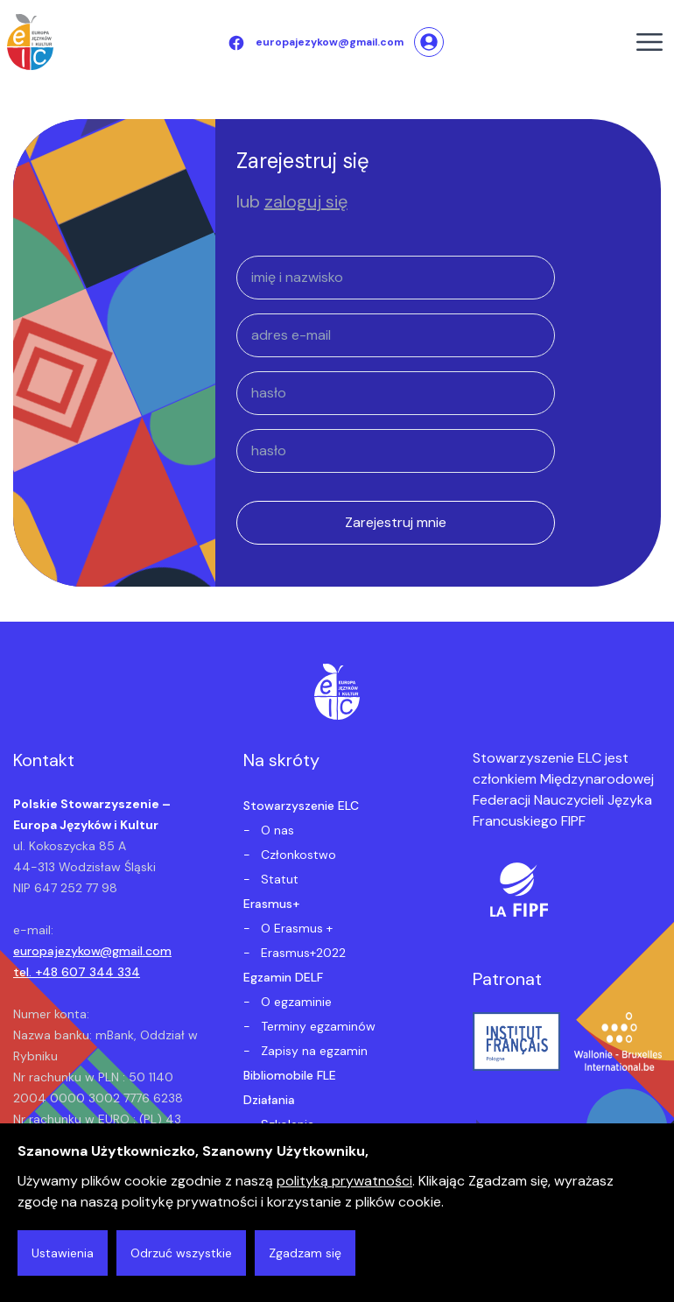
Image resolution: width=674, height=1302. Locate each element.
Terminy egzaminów (316, 1026)
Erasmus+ (271, 903)
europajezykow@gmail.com (92, 951)
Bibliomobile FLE (289, 1075)
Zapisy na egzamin (312, 1051)
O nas (275, 830)
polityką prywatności (344, 1181)
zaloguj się (306, 201)
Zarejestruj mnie (395, 522)
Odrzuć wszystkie (181, 1253)
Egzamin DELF (283, 977)
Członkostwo (296, 854)
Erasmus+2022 (301, 953)
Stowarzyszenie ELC (301, 805)
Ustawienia (63, 1253)
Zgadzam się (305, 1253)
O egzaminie (294, 1002)
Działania (269, 1100)
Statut (277, 879)
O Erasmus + (295, 928)
